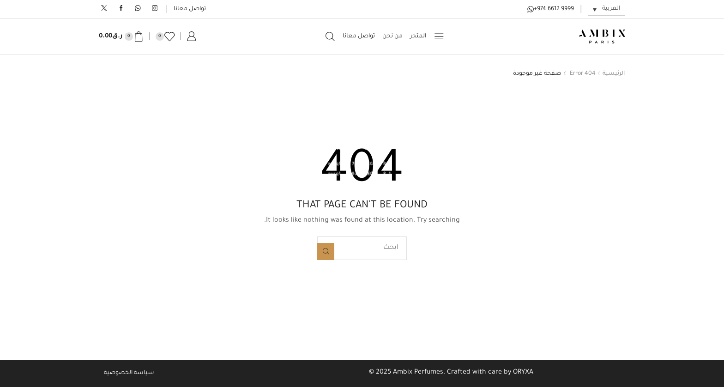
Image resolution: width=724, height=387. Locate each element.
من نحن (392, 36)
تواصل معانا (190, 9)
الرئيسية (614, 74)
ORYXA (523, 372)
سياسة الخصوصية (129, 373)
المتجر (418, 36)
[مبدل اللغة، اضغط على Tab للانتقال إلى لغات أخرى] (606, 9)
